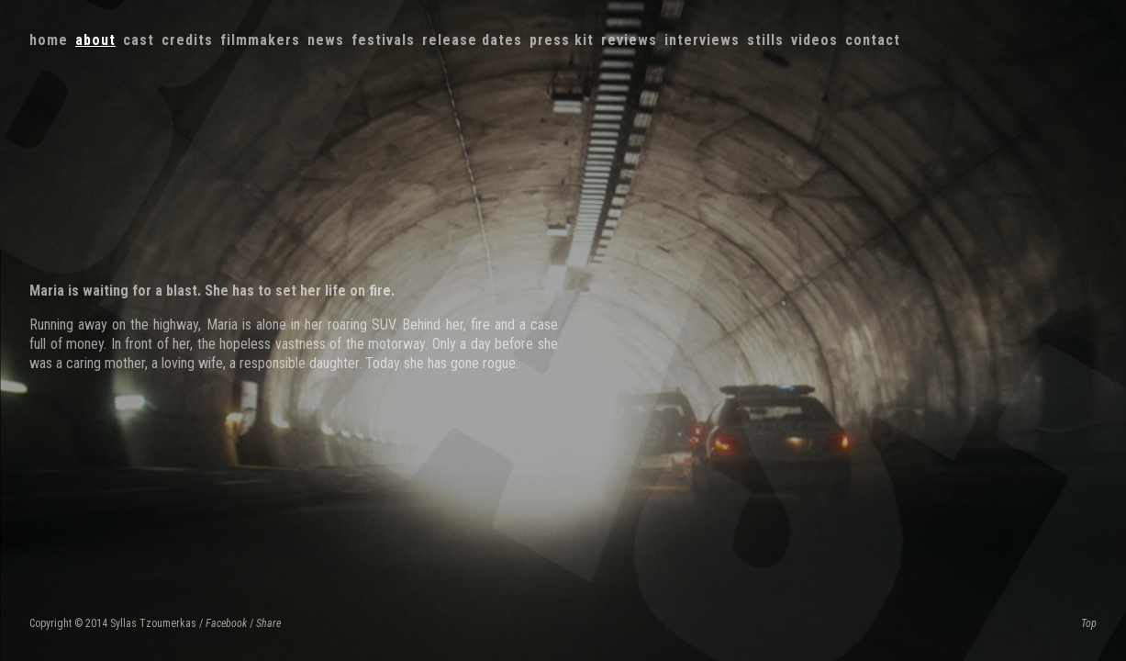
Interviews (702, 40)
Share (268, 623)
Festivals (383, 40)
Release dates (472, 40)
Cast (138, 40)
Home (48, 40)
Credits (187, 40)
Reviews (629, 40)
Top (1089, 623)
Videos (814, 40)
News (325, 40)
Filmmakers (260, 40)
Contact (872, 40)
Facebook (226, 623)
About (95, 40)
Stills (765, 40)
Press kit (562, 40)
